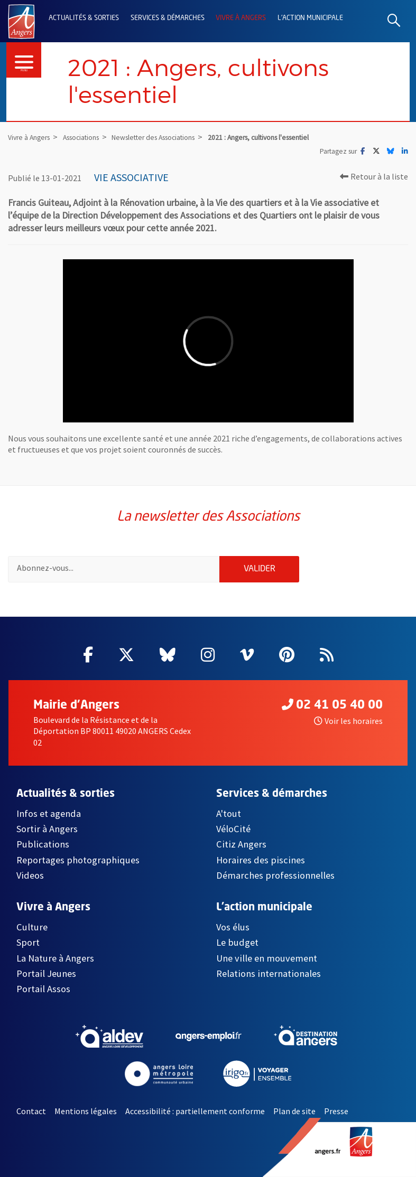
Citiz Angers (241, 844)
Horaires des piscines (260, 860)
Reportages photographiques (78, 860)
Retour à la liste (374, 176)
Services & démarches (168, 18)
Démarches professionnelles (275, 875)
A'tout (228, 813)
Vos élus (232, 927)
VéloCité (233, 829)
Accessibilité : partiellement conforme (195, 1111)
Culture (32, 927)
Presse (336, 1111)
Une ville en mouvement (266, 958)
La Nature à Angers (55, 958)
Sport (28, 942)
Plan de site (294, 1111)
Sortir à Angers (47, 829)
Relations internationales (268, 973)
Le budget (237, 942)
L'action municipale (310, 18)
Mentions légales (85, 1111)
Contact (31, 1111)
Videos (30, 875)
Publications (42, 844)
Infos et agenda (48, 813)
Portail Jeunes (46, 973)
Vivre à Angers (241, 18)
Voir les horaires (348, 720)
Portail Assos (43, 989)
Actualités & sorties (84, 18)
